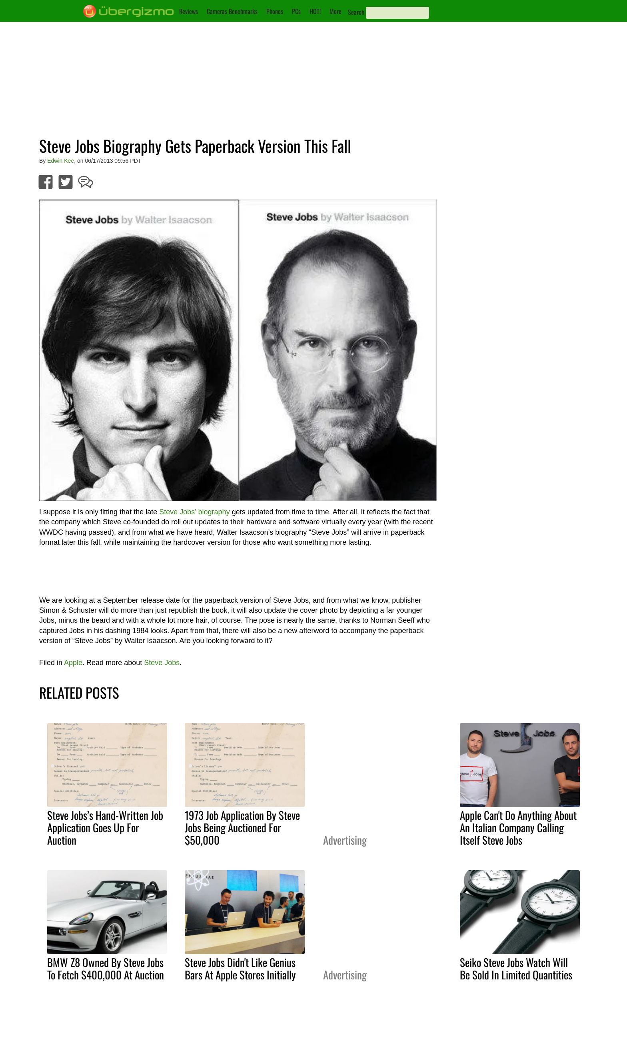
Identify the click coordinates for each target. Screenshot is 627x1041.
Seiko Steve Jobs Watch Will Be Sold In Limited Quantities (516, 968)
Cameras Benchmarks (232, 11)
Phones (274, 11)
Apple (73, 663)
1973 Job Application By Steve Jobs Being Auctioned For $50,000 (242, 827)
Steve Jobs (162, 663)
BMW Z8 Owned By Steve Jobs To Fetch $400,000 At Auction (105, 968)
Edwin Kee (60, 161)
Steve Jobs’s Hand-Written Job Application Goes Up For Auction (105, 827)
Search (356, 12)
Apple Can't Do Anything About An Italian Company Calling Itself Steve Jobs (518, 827)
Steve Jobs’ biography (194, 512)
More (335, 11)
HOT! (315, 11)
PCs (296, 11)
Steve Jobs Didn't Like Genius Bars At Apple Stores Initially (240, 968)
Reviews (188, 11)
